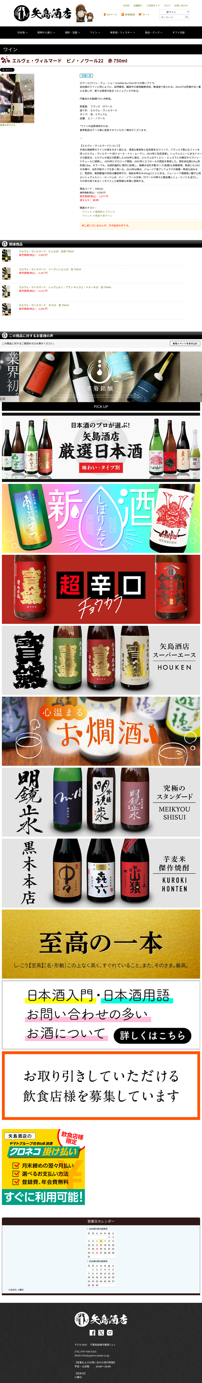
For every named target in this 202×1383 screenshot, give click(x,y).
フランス (110, 211)
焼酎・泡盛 (71, 32)
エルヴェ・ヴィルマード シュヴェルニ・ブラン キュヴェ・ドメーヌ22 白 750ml (65, 287)
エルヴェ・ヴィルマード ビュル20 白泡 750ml (46, 251)
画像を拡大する (7, 124)
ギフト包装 (178, 32)
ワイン (93, 32)
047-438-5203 (88, 1350)
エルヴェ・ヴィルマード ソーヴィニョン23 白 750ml (50, 269)
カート (144, 15)
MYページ (110, 15)
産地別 (99, 211)
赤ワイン (107, 215)
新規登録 (128, 15)
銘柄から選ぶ (45, 32)
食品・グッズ (152, 32)
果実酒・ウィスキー (121, 32)
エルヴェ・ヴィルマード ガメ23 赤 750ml (44, 305)
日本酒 (21, 32)
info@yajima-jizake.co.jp (95, 1354)
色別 (97, 215)
